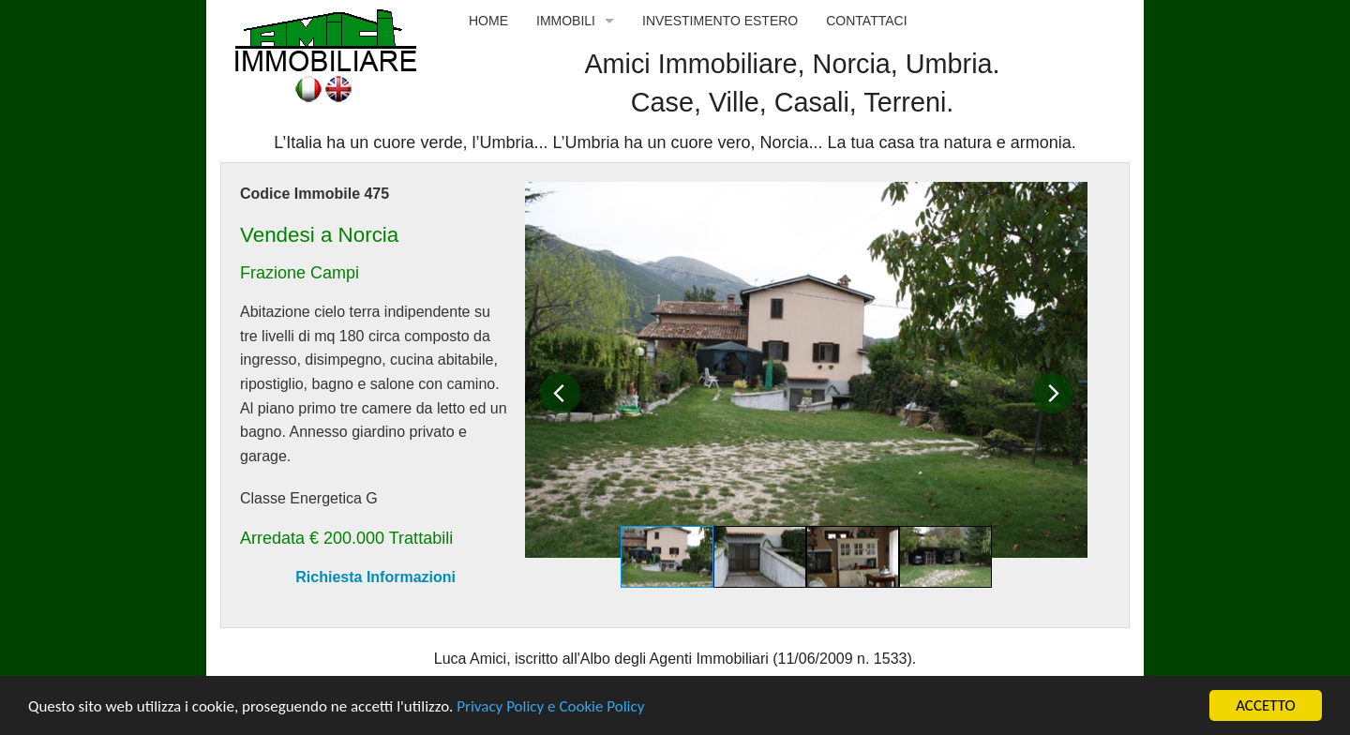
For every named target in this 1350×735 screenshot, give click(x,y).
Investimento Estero (720, 20)
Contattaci (866, 20)
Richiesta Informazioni (375, 577)
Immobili (565, 20)
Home (488, 20)
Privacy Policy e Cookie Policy (550, 706)
